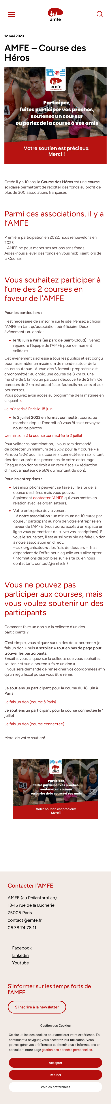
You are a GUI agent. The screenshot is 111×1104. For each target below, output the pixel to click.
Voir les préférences (55, 1087)
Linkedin (20, 955)
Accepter (55, 1063)
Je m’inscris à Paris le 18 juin (28, 408)
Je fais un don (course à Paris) (30, 702)
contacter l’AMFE (48, 497)
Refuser (55, 1075)
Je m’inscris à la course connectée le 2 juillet (44, 435)
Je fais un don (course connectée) (34, 724)
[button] (11, 15)
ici (21, 400)
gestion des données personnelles (67, 1050)
